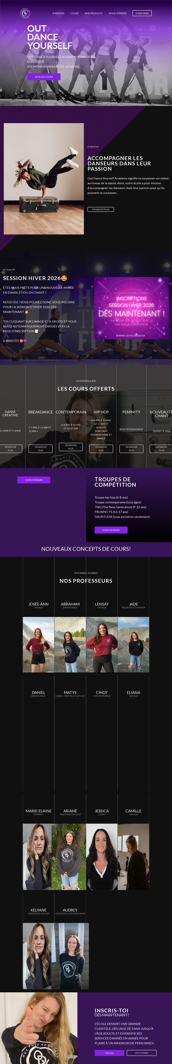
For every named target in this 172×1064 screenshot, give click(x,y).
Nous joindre (117, 13)
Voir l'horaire (34, 480)
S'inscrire (142, 13)
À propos (58, 13)
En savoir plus (100, 209)
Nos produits (94, 13)
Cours (74, 13)
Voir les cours (44, 76)
